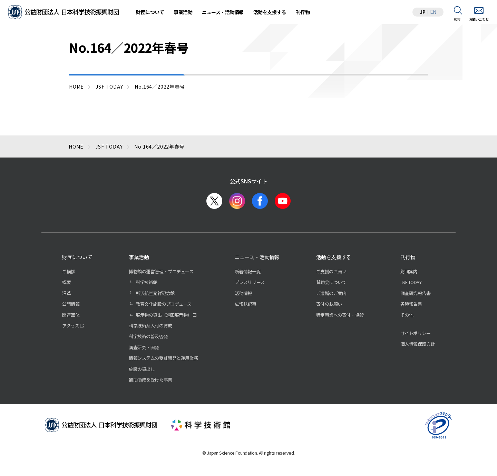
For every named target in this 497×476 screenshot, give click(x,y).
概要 (66, 282)
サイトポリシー (415, 333)
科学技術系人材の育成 (150, 325)
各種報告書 (411, 304)
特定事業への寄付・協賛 (340, 315)
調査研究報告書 (415, 293)
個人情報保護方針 (417, 344)
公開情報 (70, 304)
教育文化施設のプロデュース (164, 304)
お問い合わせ (479, 19)
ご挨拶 (68, 271)
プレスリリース (250, 282)
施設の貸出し (142, 369)
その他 (406, 315)
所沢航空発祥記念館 (155, 293)
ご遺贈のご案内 (331, 293)
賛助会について (331, 282)
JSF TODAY (411, 282)
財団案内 (409, 271)
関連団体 (70, 315)
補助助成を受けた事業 (150, 379)
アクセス (70, 325)
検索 (457, 19)
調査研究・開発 (144, 347)
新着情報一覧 (248, 271)
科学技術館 (146, 282)
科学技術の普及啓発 (148, 336)
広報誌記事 (245, 304)
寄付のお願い (329, 304)
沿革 (66, 293)
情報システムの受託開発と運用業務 (163, 358)
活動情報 (243, 293)
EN (433, 11)
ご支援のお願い (331, 271)
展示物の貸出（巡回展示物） (164, 315)
